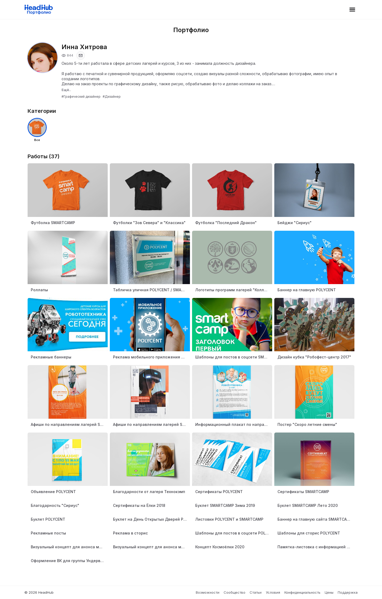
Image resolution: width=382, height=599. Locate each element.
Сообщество (234, 592)
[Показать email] (80, 55)
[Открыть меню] (352, 9)
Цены (329, 592)
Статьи (256, 592)
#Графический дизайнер (81, 97)
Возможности (207, 592)
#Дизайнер (112, 97)
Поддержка (348, 592)
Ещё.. (66, 90)
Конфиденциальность (302, 592)
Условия (273, 592)
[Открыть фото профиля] (42, 57)
